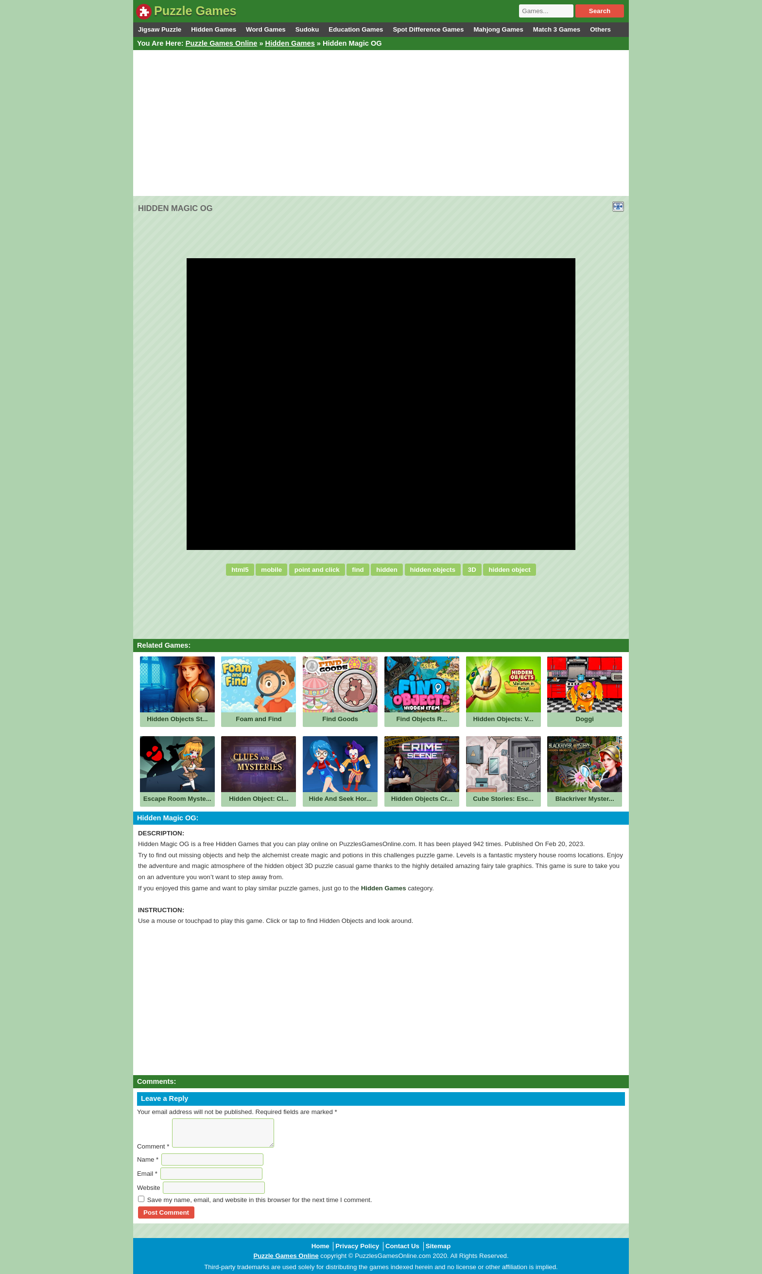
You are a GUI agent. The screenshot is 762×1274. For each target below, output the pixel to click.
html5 (239, 569)
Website (148, 1187)
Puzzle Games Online (222, 43)
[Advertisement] (381, 123)
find (358, 569)
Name (147, 1159)
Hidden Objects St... (177, 719)
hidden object (509, 569)
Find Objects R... (422, 719)
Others (600, 29)
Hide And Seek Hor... (340, 798)
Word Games (266, 29)
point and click (317, 569)
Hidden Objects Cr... (421, 798)
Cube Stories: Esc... (503, 798)
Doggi (584, 719)
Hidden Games (213, 29)
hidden (386, 569)
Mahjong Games (498, 29)
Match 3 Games (556, 29)
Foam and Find (258, 719)
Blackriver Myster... (584, 798)
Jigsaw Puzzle (159, 29)
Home (320, 1246)
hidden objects (433, 569)
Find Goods (340, 719)
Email (147, 1173)
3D (472, 569)
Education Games (356, 29)
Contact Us (402, 1246)
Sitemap (438, 1246)
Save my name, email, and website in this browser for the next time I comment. (259, 1199)
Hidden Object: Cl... (258, 798)
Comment (153, 1146)
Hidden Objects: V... (503, 719)
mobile (271, 569)
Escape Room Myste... (177, 798)
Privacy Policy (357, 1246)
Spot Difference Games (428, 29)
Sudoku (307, 29)
